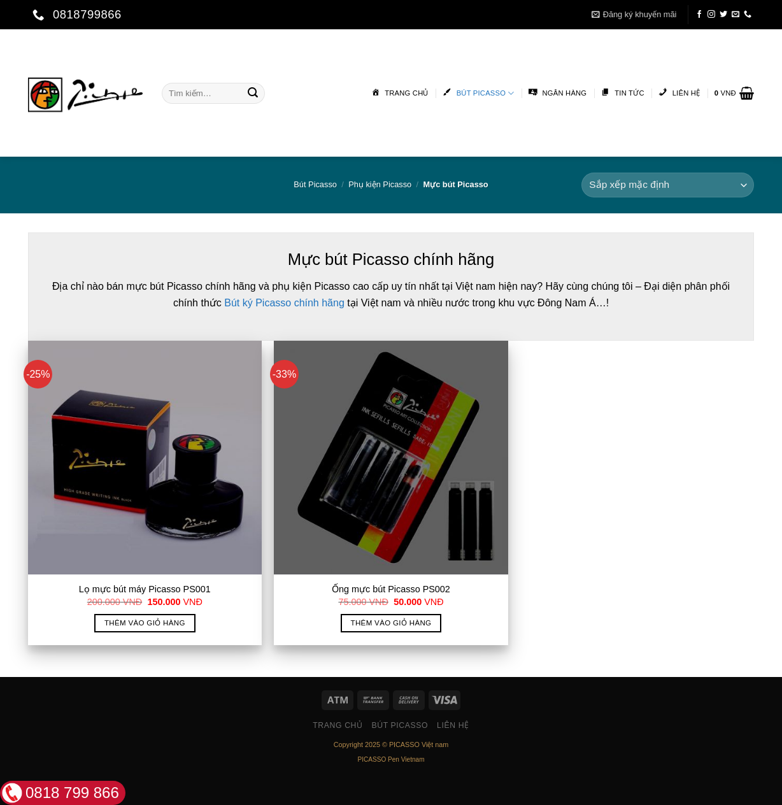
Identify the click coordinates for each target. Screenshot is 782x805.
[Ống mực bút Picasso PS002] (391, 457)
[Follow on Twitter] (723, 14)
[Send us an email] (735, 14)
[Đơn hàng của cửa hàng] (667, 185)
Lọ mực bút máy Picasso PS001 (145, 589)
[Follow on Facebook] (699, 14)
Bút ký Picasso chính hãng (284, 302)
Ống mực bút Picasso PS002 (391, 589)
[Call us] (747, 14)
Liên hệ (453, 725)
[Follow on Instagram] (711, 14)
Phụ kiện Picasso (379, 184)
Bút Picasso (315, 184)
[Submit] (253, 93)
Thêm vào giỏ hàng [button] (144, 623)
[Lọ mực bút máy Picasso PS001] (145, 457)
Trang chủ (337, 725)
